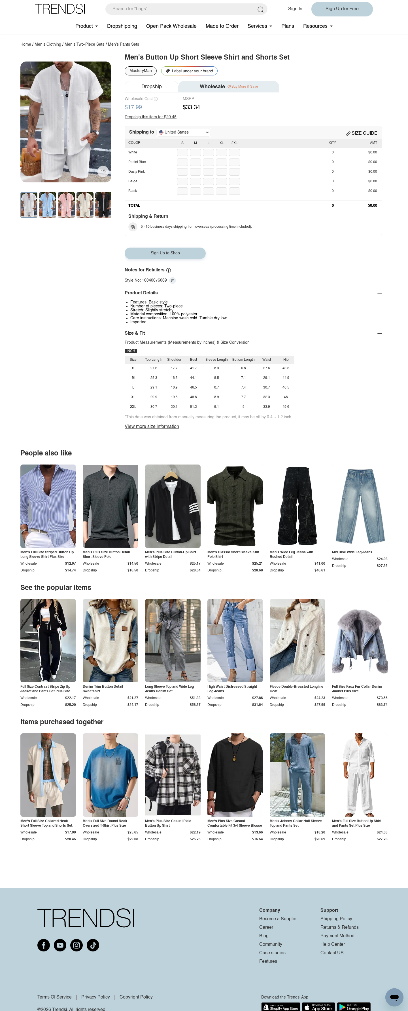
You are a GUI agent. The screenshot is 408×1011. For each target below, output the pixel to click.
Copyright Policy (136, 997)
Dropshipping (122, 26)
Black (132, 191)
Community (270, 944)
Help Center (332, 944)
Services (257, 26)
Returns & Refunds (339, 927)
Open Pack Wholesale (171, 26)
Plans (287, 26)
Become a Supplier (278, 919)
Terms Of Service (54, 997)
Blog (264, 936)
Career (266, 927)
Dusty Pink (136, 172)
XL (222, 143)
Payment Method (337, 936)
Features (268, 961)
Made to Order (222, 26)
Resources (315, 26)
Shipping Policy (336, 919)
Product (84, 26)
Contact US (332, 953)
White (132, 152)
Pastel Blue (137, 162)
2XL (234, 143)
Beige (132, 181)
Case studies (272, 953)
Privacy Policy (95, 997)
